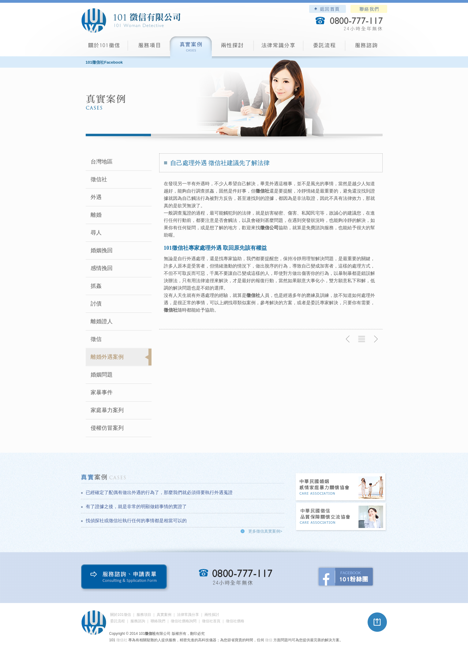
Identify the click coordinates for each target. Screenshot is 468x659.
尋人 (96, 233)
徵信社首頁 (211, 621)
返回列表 (362, 339)
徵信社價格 (235, 621)
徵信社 (99, 179)
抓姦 (96, 286)
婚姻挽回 (102, 250)
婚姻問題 (102, 375)
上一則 (348, 339)
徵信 (96, 339)
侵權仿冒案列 (107, 428)
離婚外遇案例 (107, 357)
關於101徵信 (120, 614)
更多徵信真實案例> (265, 531)
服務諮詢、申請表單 (125, 578)
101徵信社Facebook (104, 62)
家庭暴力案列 (107, 410)
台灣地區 (102, 162)
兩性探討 (233, 47)
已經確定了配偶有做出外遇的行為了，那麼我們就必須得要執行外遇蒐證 (159, 492)
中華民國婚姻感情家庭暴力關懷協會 (341, 487)
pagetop (377, 622)
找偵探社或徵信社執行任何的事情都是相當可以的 (136, 520)
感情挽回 (102, 268)
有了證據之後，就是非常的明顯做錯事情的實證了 (136, 506)
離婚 (96, 215)
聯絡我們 (368, 9)
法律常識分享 (278, 47)
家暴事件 (102, 392)
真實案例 (191, 47)
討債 (96, 304)
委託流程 (324, 47)
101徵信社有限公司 (130, 20)
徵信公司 (269, 227)
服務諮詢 (366, 47)
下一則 (375, 339)
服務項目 (149, 47)
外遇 (96, 197)
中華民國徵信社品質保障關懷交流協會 (341, 517)
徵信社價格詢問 (184, 621)
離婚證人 (102, 321)
